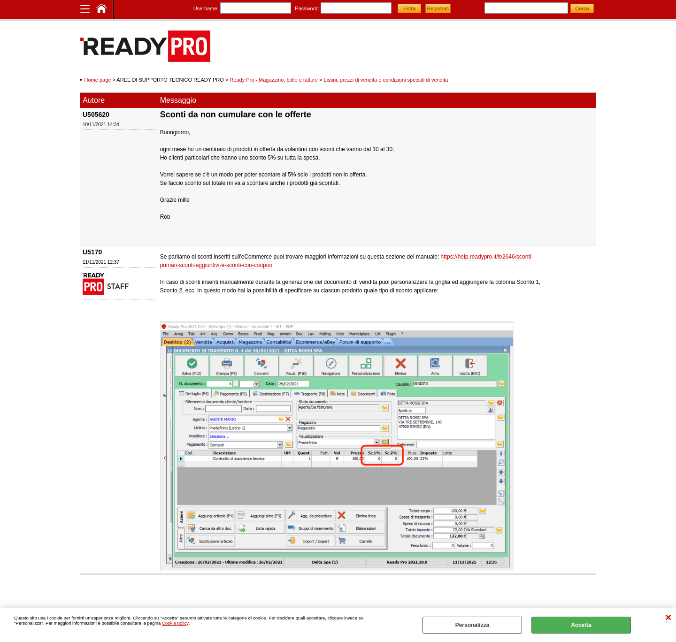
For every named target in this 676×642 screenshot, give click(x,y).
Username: (206, 8)
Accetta (581, 625)
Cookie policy (175, 623)
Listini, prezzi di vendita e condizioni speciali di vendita (386, 80)
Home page (97, 80)
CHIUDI (668, 618)
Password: (307, 8)
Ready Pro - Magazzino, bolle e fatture (274, 80)
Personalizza (472, 625)
